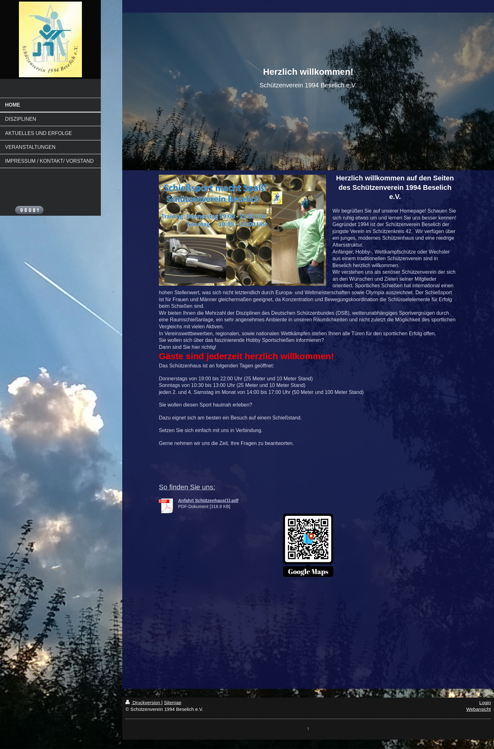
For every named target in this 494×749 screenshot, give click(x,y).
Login (485, 702)
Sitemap (172, 702)
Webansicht (478, 709)
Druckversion (143, 702)
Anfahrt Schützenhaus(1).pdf (208, 500)
